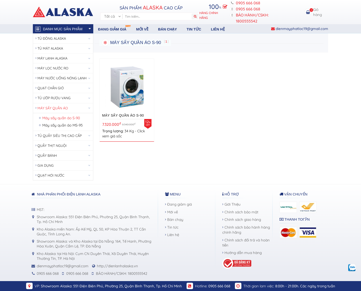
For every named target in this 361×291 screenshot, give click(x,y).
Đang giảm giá (114, 28)
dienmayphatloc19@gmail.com (299, 28)
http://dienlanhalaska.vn (117, 266)
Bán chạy (167, 29)
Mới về (142, 29)
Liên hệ (218, 29)
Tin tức (194, 29)
